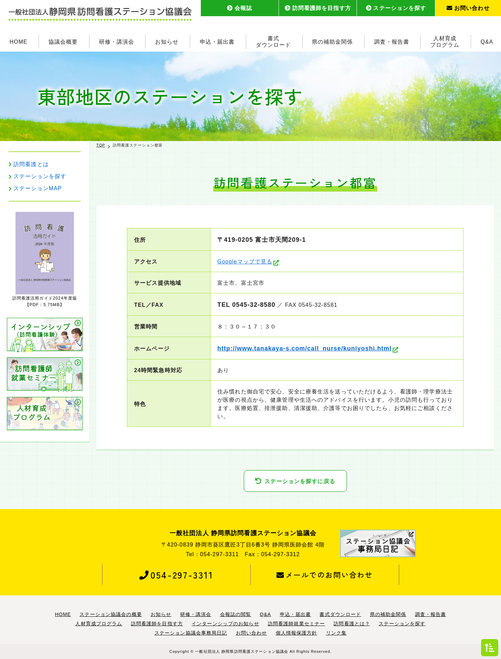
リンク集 (336, 633)
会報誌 (239, 8)
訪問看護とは (31, 164)
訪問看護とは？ (352, 624)
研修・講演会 (116, 41)
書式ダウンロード (273, 41)
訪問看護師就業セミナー (296, 624)
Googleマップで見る (245, 261)
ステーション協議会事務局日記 (190, 633)
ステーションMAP (37, 188)
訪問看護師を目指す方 (318, 8)
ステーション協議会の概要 (110, 614)
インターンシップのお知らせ (225, 624)
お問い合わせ (468, 8)
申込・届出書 (217, 41)
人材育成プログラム (444, 41)
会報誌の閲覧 (235, 614)
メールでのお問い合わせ (324, 574)
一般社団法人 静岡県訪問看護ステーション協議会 (241, 651)
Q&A (487, 41)
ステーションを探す (396, 8)
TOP (100, 145)
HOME (19, 41)
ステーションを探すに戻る (299, 481)
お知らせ (166, 41)
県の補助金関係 (332, 41)
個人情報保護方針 (296, 633)
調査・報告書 (391, 41)
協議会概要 (63, 41)
